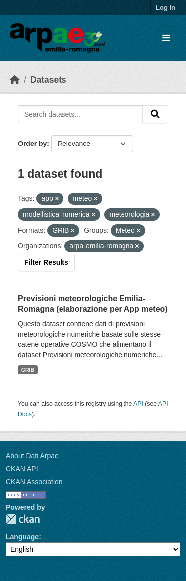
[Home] (15, 80)
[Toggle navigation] (166, 38)
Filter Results (46, 262)
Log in (165, 7)
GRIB (27, 370)
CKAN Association (34, 481)
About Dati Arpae (32, 456)
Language (22, 537)
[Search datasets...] (80, 114)
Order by (32, 143)
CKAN (23, 519)
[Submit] (155, 114)
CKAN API (22, 469)
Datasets (48, 80)
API (138, 403)
